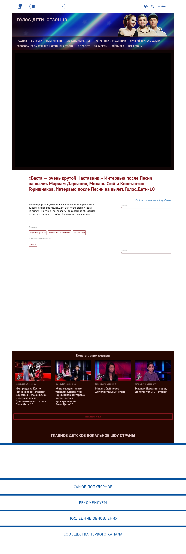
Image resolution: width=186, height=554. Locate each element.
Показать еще (93, 416)
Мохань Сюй (79, 232)
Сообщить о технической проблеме (153, 200)
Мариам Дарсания (38, 232)
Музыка (33, 244)
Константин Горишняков (59, 232)
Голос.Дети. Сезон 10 (42, 19)
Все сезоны (135, 45)
